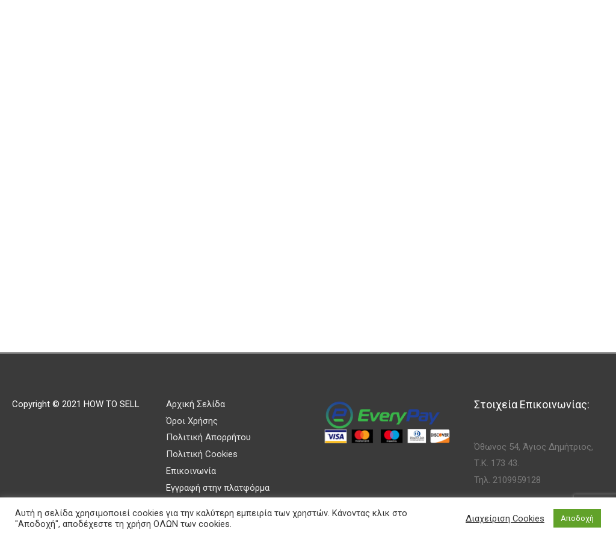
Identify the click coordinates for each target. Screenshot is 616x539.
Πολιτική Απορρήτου (208, 437)
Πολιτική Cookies (202, 454)
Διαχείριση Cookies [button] (505, 518)
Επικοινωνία (191, 471)
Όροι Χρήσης (192, 421)
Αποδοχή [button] (577, 518)
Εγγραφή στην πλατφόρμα (218, 487)
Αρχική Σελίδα (195, 404)
